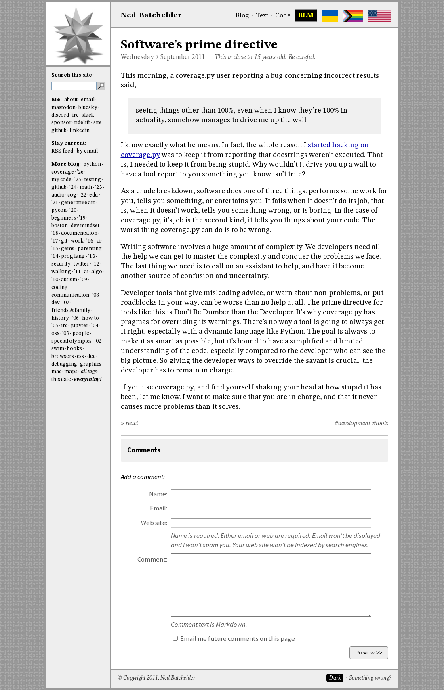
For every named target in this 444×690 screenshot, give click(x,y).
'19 (82, 218)
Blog (242, 16)
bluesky (87, 107)
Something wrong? (370, 678)
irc (75, 115)
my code (61, 179)
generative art (78, 202)
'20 (72, 210)
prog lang (73, 256)
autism (69, 279)
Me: (57, 99)
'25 (77, 179)
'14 (54, 256)
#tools (380, 423)
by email (87, 151)
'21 (54, 202)
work (77, 241)
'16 (89, 241)
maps (71, 371)
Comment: (152, 559)
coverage (62, 172)
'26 (80, 172)
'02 (98, 341)
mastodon (63, 107)
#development (352, 423)
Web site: (154, 523)
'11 (77, 271)
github (59, 130)
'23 (98, 187)
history (60, 318)
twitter (81, 264)
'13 (91, 256)
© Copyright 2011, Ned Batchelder (156, 678)
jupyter (79, 325)
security (61, 264)
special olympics (71, 341)
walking (61, 271)
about (71, 99)
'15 (54, 248)
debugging (64, 364)
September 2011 (182, 57)
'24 (72, 187)
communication (70, 295)
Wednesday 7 (140, 57)
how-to (90, 318)
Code (282, 16)
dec (91, 356)
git (64, 241)
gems (67, 248)
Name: (158, 494)
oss (55, 333)
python (92, 164)
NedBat (151, 15)
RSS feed (62, 151)
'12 (96, 264)
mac (56, 371)
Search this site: (72, 75)
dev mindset (85, 225)
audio (58, 195)
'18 (54, 233)
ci (99, 241)
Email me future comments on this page (234, 638)
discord (60, 115)
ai (86, 271)
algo (96, 271)
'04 (94, 325)
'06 (75, 318)
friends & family (71, 310)
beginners (63, 218)
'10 (54, 279)
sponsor (61, 122)
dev (55, 302)
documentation (79, 233)
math (86, 187)
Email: (158, 508)
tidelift (82, 122)
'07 (66, 302)
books (74, 348)
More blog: (66, 164)
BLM (306, 16)
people (80, 333)
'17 (54, 241)
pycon (59, 210)
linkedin (79, 130)
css (80, 356)
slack (88, 115)
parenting (90, 248)
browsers (62, 356)
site (97, 122)
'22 (83, 195)
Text (262, 16)
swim (57, 348)
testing (92, 179)
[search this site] (74, 86)
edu (93, 195)
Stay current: (68, 143)
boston (59, 225)
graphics (90, 364)
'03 (65, 333)
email (88, 99)
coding (59, 287)
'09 (83, 279)
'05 (54, 325)
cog (71, 195)
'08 (95, 295)
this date (61, 379)
